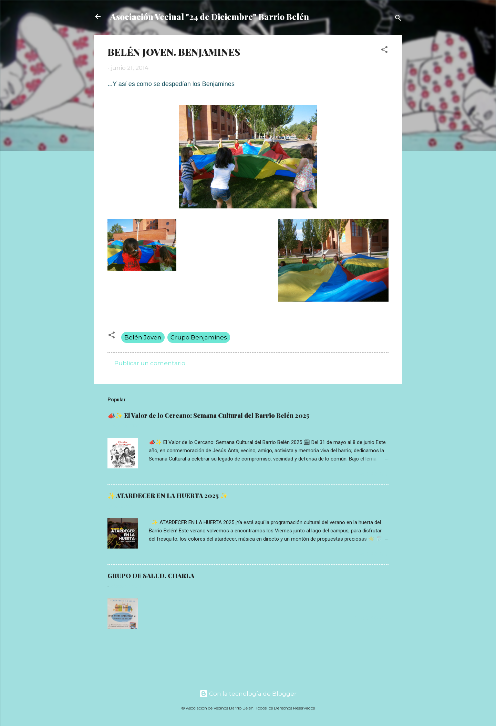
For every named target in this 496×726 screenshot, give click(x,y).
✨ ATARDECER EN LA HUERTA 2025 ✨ (167, 495)
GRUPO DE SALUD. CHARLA (150, 576)
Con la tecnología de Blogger (248, 693)
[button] (384, 50)
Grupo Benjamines (198, 337)
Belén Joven (143, 337)
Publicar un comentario (149, 363)
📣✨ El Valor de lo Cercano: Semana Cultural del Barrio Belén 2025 (208, 415)
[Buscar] (398, 18)
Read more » (371, 474)
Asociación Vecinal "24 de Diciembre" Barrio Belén (209, 16)
